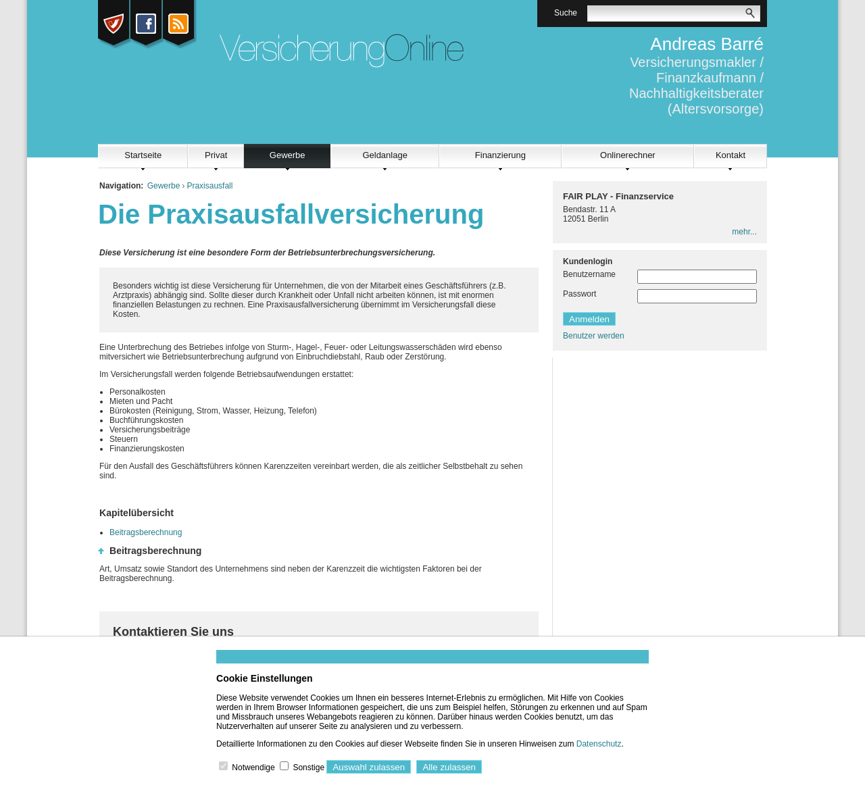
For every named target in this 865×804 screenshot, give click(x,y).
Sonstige (308, 767)
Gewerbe (287, 155)
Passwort (579, 294)
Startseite (143, 155)
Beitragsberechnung (145, 532)
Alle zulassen (449, 767)
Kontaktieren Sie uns (173, 631)
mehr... (744, 231)
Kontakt (730, 155)
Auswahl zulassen (368, 767)
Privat (216, 155)
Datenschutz (599, 744)
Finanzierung (500, 155)
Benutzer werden (593, 336)
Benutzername (589, 274)
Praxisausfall (209, 186)
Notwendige (253, 767)
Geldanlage (384, 155)
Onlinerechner (628, 155)
